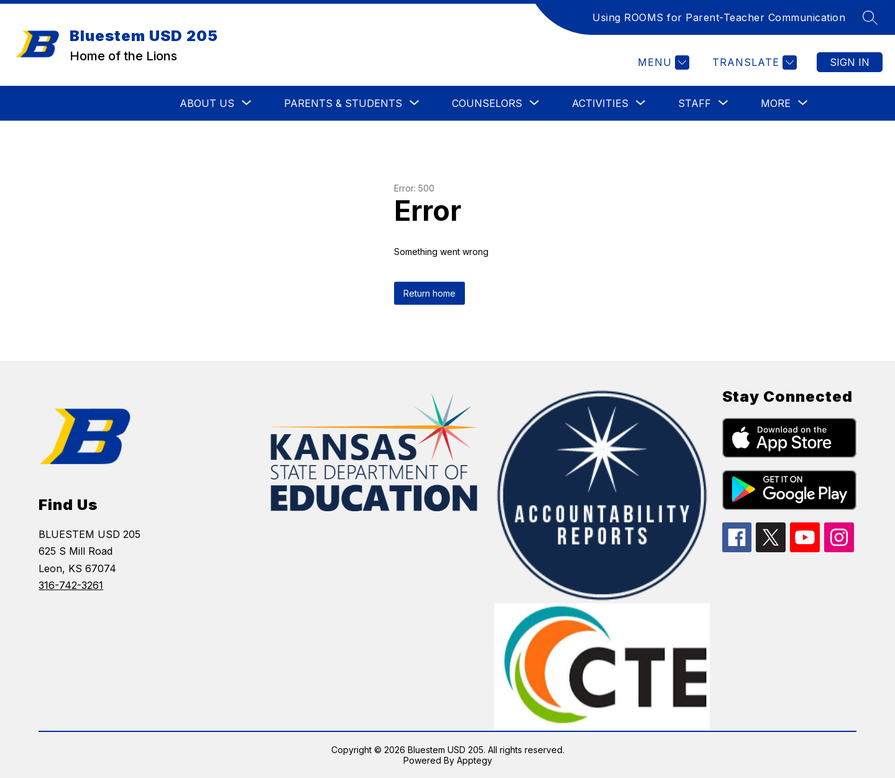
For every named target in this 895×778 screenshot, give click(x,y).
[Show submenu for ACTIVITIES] (600, 103)
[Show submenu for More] (776, 103)
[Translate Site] (753, 62)
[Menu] (662, 62)
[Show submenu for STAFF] (694, 103)
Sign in (850, 62)
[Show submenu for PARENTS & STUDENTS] (343, 103)
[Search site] (870, 17)
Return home (429, 293)
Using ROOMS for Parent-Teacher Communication (718, 17)
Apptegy (474, 760)
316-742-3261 (71, 585)
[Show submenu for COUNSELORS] (487, 103)
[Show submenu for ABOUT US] (207, 103)
